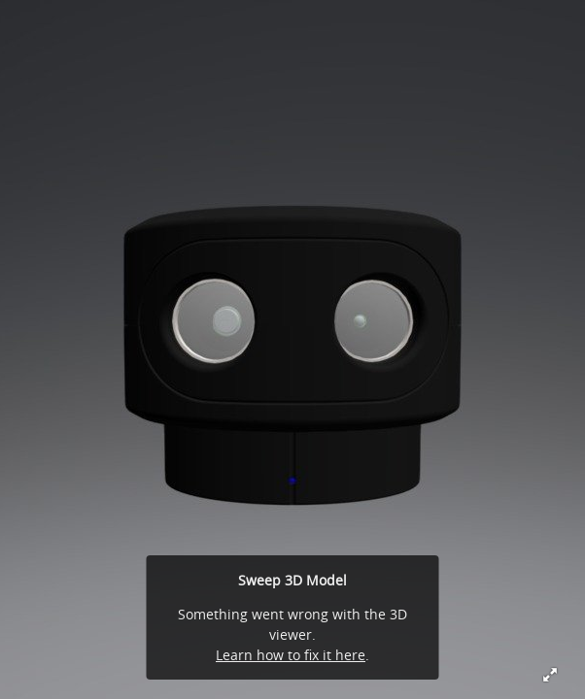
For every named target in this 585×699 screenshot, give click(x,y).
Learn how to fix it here (290, 655)
